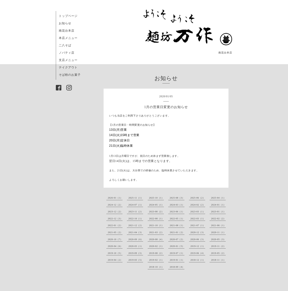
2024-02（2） (197, 204)
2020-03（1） (135, 246)
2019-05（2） (218, 253)
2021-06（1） (218, 225)
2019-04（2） (115, 260)
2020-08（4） (156, 239)
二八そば (65, 45)
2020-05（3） (218, 239)
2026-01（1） (115, 198)
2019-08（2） (156, 253)
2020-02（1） (156, 246)
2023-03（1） (197, 211)
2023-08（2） (156, 211)
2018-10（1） (156, 267)
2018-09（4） (177, 267)
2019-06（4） (197, 253)
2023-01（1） (218, 211)
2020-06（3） (197, 239)
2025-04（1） (218, 198)
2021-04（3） (135, 232)
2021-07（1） (197, 225)
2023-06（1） (177, 211)
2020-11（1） (218, 232)
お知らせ (65, 23)
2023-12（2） (115, 211)
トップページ (68, 15)
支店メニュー (68, 60)
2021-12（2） (135, 225)
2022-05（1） (177, 218)
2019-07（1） (177, 253)
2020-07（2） (177, 239)
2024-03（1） (177, 204)
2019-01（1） (177, 260)
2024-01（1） (218, 204)
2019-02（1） (156, 260)
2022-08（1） (156, 218)
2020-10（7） (115, 239)
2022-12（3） (115, 218)
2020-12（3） (197, 232)
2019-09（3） (135, 253)
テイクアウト (68, 67)
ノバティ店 (66, 52)
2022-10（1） (135, 218)
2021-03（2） (156, 232)
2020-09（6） (135, 239)
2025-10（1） (156, 198)
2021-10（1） (156, 225)
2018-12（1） (197, 260)
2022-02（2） (218, 218)
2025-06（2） (197, 198)
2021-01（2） (177, 232)
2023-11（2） (135, 211)
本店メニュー (68, 38)
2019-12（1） (197, 246)
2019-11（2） (218, 246)
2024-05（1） (156, 204)
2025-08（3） (177, 198)
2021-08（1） (177, 225)
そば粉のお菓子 (70, 74)
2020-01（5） (177, 246)
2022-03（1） (197, 218)
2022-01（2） (115, 225)
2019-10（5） (115, 253)
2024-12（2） (115, 204)
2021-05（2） (115, 232)
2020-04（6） (115, 246)
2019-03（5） (135, 260)
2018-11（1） (218, 260)
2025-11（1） (135, 198)
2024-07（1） (135, 204)
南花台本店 (66, 30)
